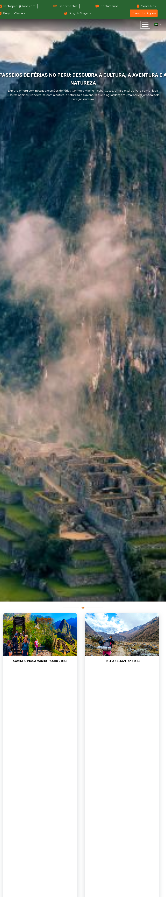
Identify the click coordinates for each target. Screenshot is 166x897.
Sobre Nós (148, 6)
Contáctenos (109, 6)
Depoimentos (67, 6)
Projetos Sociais (14, 13)
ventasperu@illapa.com (19, 6)
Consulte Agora (144, 13)
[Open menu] (145, 24)
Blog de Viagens (80, 13)
